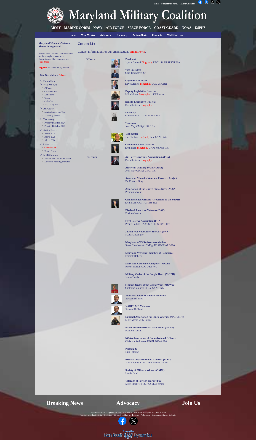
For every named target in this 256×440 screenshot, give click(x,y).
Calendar (48, 101)
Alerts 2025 (49, 136)
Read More (44, 61)
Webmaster (145, 415)
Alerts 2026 (49, 140)
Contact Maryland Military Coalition (96, 415)
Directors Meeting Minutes (57, 161)
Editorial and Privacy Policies (126, 415)
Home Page (49, 81)
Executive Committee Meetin (58, 158)
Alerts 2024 (49, 133)
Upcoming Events (52, 104)
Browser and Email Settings (163, 415)
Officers (48, 88)
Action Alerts (139, 35)
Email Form (50, 151)
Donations (49, 94)
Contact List (50, 147)
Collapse (62, 75)
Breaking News (65, 403)
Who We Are (88, 35)
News (47, 98)
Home (73, 35)
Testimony (122, 35)
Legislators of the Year (55, 112)
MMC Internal (175, 35)
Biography (147, 62)
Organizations (51, 91)
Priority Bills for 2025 (54, 126)
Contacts (157, 35)
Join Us (191, 403)
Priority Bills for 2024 (54, 122)
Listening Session (52, 115)
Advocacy (105, 35)
